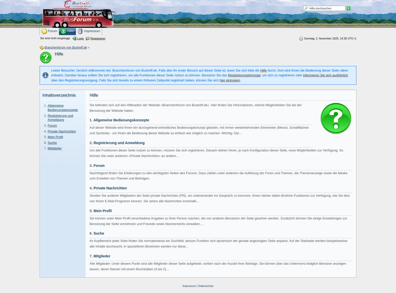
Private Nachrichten (62, 131)
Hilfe (263, 70)
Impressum (189, 285)
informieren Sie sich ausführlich (325, 75)
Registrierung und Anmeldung (60, 118)
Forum (52, 125)
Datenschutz (205, 285)
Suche (52, 143)
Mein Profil (55, 137)
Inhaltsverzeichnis (59, 95)
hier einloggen (230, 80)
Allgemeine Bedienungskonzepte (63, 108)
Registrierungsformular (244, 75)
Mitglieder (55, 148)
